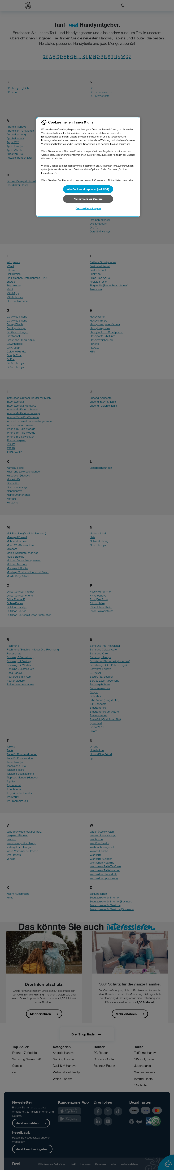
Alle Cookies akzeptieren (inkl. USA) (88, 189)
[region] (88, 167)
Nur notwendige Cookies (88, 198)
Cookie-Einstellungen (88, 208)
